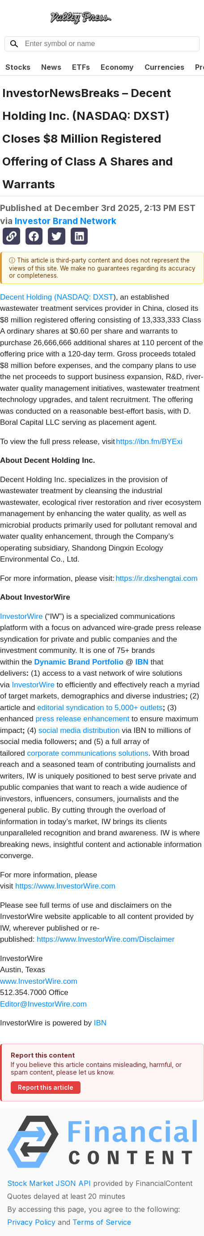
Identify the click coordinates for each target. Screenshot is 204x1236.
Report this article (45, 1087)
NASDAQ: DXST (85, 297)
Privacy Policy (31, 1222)
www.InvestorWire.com (38, 981)
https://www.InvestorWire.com (65, 886)
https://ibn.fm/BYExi (149, 441)
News (51, 67)
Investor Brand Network (65, 221)
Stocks (17, 67)
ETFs (81, 67)
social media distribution (78, 730)
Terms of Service (101, 1222)
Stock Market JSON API (49, 1183)
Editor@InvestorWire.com (43, 1004)
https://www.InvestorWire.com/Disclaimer (105, 939)
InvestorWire (21, 616)
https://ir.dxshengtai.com (156, 578)
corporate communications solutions (87, 753)
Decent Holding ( (28, 297)
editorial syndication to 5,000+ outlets (99, 707)
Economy (117, 67)
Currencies (164, 67)
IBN (100, 1023)
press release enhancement (82, 719)
